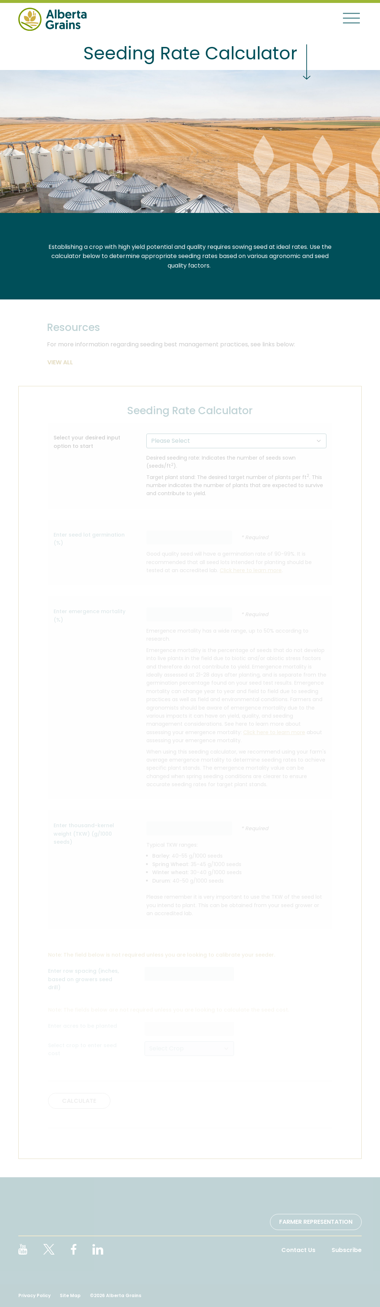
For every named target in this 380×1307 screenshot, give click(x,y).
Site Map (70, 1295)
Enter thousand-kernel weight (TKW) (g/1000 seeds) (84, 834)
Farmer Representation (315, 1222)
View (55, 362)
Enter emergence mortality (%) (89, 615)
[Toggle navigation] (351, 18)
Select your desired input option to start (87, 441)
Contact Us (298, 1250)
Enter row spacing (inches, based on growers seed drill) (83, 979)
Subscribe (347, 1250)
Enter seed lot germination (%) (89, 538)
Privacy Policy (34, 1295)
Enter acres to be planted (82, 1026)
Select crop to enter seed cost (82, 1049)
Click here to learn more (251, 570)
